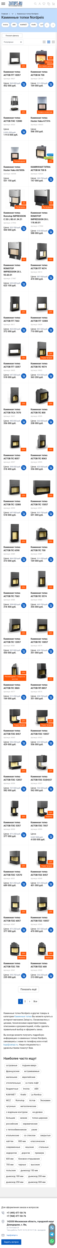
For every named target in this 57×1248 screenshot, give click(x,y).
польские (11, 1170)
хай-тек (10, 1141)
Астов (32, 1100)
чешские (29, 1147)
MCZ (8, 1100)
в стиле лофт (32, 1083)
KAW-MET (11, 1094)
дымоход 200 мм (37, 1176)
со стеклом (29, 1135)
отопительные (13, 1083)
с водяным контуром (16, 1112)
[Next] (29, 1001)
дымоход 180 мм (14, 1176)
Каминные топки (23, 1016)
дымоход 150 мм (29, 1170)
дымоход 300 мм (37, 1182)
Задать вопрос (11, 1242)
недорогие (11, 1153)
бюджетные (12, 1088)
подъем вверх (29, 1065)
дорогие (26, 1153)
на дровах (37, 1112)
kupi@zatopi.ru (11, 1044)
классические (38, 1141)
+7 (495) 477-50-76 (16, 1213)
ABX (14, 25)
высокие (35, 1164)
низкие (23, 1118)
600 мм (10, 1159)
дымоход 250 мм (14, 1182)
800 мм (22, 1141)
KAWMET (23, 25)
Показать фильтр (12, 36)
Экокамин (45, 1100)
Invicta (5, 25)
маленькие (11, 1077)
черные (22, 1164)
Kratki (34, 25)
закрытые (45, 1135)
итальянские (12, 1135)
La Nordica (36, 1094)
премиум (39, 1153)
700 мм (10, 1164)
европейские (28, 1077)
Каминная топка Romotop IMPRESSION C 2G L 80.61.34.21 (15, 216)
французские (12, 1071)
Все (35, 1001)
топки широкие (39, 1118)
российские (12, 1123)
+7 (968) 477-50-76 (16, 1216)
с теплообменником (16, 1129)
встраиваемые (31, 1071)
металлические (28, 1106)
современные (13, 1147)
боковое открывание (29, 1159)
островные (11, 1065)
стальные (44, 1147)
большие (10, 1118)
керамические (30, 1123)
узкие (34, 1129)
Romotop (20, 1100)
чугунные (11, 1106)
